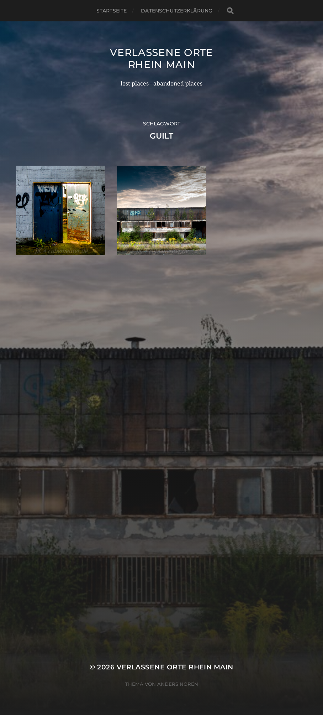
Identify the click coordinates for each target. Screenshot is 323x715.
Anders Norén (177, 684)
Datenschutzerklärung (176, 10)
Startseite (111, 10)
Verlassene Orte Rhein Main (161, 58)
